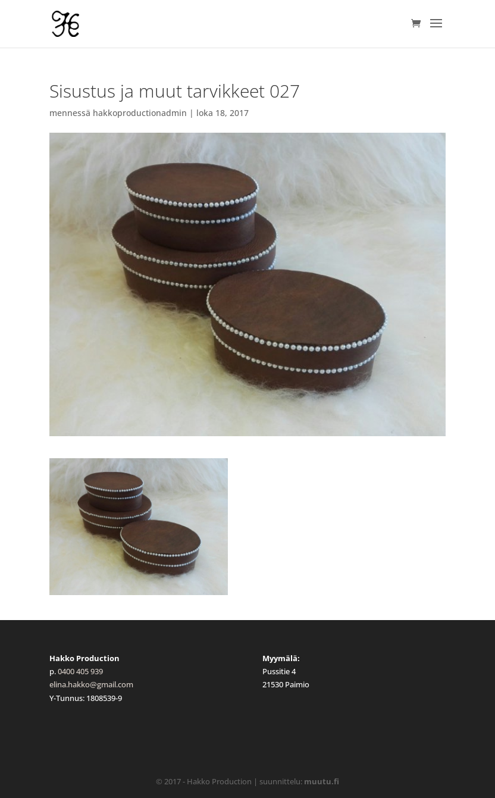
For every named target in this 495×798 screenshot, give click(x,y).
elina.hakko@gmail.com (91, 684)
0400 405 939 (80, 671)
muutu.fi (321, 781)
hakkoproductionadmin (140, 112)
